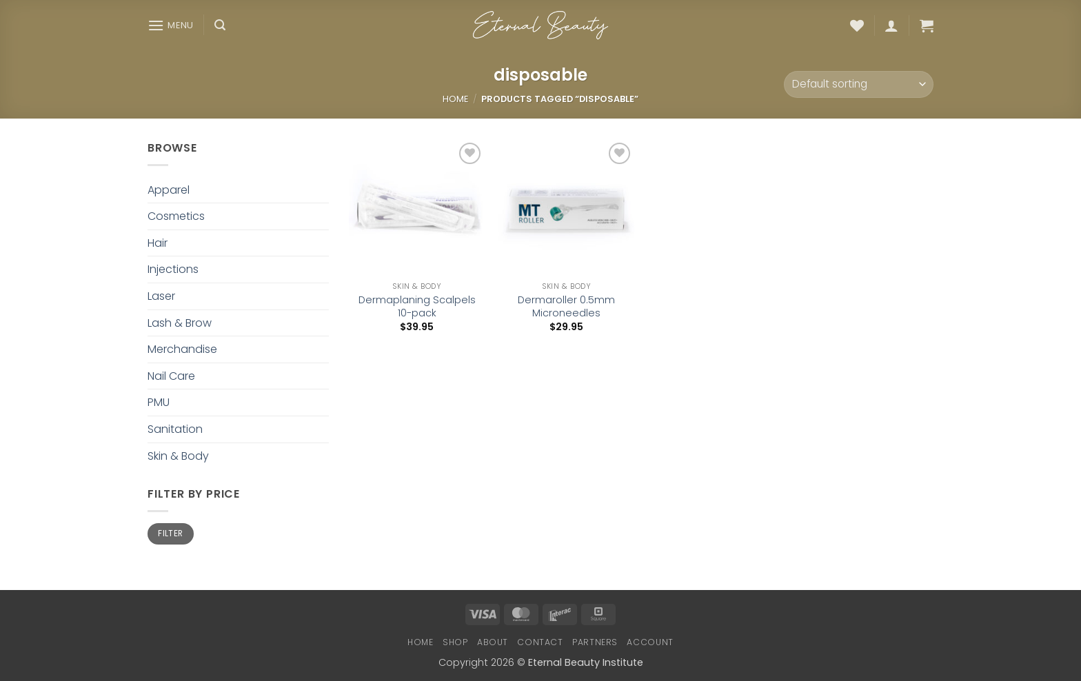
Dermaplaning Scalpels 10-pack (417, 306)
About (492, 642)
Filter (170, 533)
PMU (159, 402)
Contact (540, 642)
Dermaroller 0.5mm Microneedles (566, 306)
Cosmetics (176, 216)
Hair (158, 243)
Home (455, 99)
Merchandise (182, 349)
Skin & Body (178, 456)
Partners (595, 642)
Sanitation (175, 429)
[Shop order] (858, 84)
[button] (171, 25)
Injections (173, 269)
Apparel (169, 190)
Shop (455, 642)
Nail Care (171, 376)
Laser (161, 296)
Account (650, 642)
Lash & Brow (180, 323)
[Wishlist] (857, 25)
